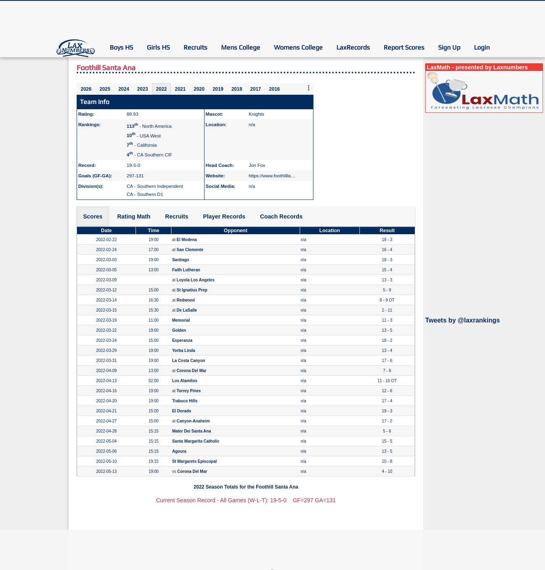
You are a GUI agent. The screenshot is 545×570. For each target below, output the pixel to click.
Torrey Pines (189, 391)
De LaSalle (187, 310)
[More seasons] (308, 88)
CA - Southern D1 (145, 194)
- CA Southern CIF (149, 154)
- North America (149, 126)
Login (482, 47)
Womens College (298, 47)
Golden (179, 330)
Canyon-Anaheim (193, 421)
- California (142, 145)
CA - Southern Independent (155, 186)
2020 (199, 89)
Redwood (186, 300)
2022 (161, 89)
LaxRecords (353, 47)
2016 (274, 89)
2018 (237, 89)
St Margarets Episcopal (194, 461)
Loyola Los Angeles (196, 280)
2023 (142, 89)
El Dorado (181, 411)
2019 (218, 89)
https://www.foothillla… (271, 175)
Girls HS (158, 47)
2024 (123, 89)
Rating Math (133, 216)
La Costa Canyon (188, 360)
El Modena (187, 239)
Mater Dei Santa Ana (191, 431)
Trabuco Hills (185, 401)
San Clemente (190, 250)
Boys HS (121, 47)
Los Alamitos (184, 381)
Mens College (240, 47)
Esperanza (182, 340)
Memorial (181, 320)
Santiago (180, 260)
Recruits (195, 47)
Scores (92, 216)
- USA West (144, 135)
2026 (86, 89)
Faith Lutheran (186, 270)
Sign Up (449, 47)
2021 (180, 89)
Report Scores (404, 47)
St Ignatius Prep (192, 290)
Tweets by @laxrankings (462, 320)
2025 (105, 89)
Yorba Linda (183, 350)
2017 (255, 89)
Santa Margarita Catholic (195, 441)
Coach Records (281, 216)
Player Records (224, 216)
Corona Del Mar (192, 370)
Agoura (179, 451)
